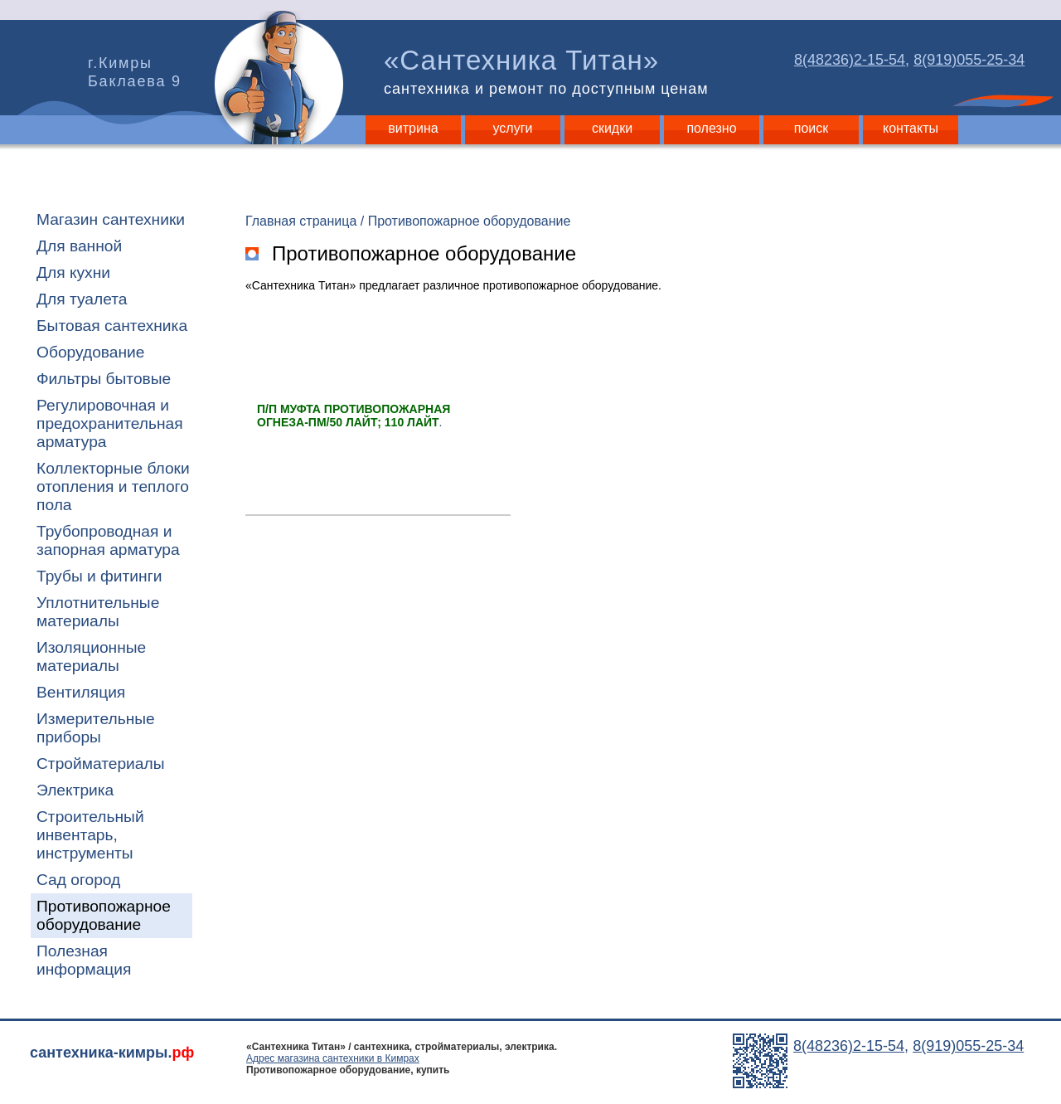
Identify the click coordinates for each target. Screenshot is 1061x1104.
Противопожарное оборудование (103, 915)
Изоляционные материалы (91, 656)
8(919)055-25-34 (969, 59)
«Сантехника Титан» (549, 71)
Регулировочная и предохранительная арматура (109, 423)
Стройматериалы (100, 763)
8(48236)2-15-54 (849, 59)
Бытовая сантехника (111, 325)
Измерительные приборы (95, 728)
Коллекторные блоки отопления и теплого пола (113, 486)
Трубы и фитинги (99, 576)
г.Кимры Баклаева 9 (135, 72)
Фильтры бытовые (103, 378)
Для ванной (79, 246)
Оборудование (90, 352)
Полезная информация (83, 960)
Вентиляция (80, 692)
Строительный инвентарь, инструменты (90, 835)
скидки (612, 128)
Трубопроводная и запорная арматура (108, 540)
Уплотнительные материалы (97, 612)
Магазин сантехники (110, 219)
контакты (910, 128)
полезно (711, 128)
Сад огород (78, 879)
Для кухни (73, 272)
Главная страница (300, 221)
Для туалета (81, 299)
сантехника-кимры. (112, 1052)
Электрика (75, 790)
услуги (513, 128)
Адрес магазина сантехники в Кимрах (332, 1058)
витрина (413, 128)
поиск (811, 128)
